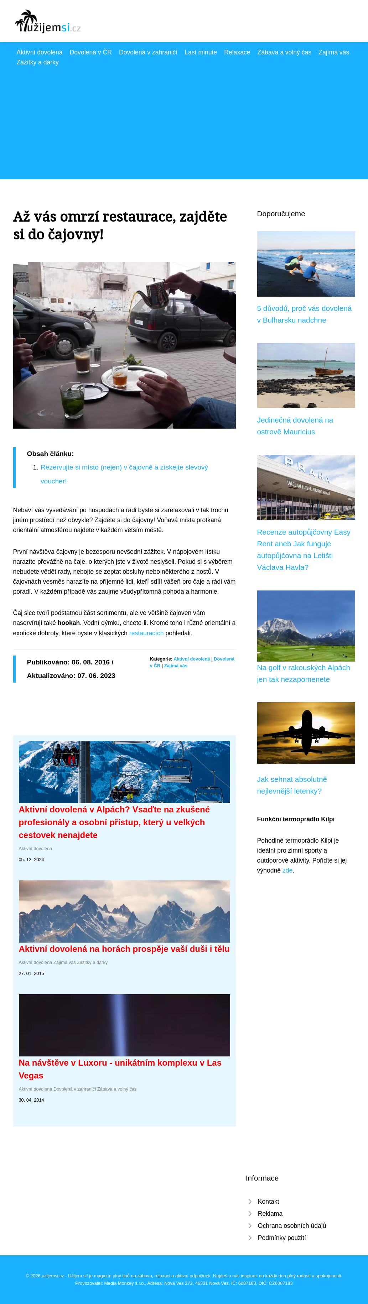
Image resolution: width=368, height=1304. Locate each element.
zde (287, 870)
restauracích (146, 633)
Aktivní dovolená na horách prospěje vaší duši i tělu (124, 949)
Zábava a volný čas (285, 52)
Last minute (201, 52)
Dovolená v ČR (91, 52)
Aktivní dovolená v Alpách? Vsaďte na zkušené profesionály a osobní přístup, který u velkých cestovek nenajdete (114, 822)
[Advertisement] (184, 120)
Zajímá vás (333, 52)
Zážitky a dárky (38, 62)
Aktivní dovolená (40, 52)
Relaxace (237, 52)
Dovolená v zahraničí (148, 52)
